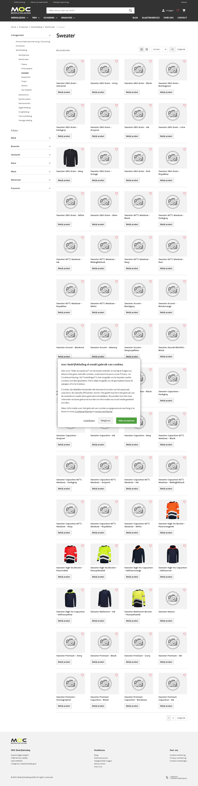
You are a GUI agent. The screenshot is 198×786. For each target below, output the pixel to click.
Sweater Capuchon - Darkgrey (169, 393)
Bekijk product (64, 92)
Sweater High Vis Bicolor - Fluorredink (69, 569)
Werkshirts (24, 95)
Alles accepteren (126, 420)
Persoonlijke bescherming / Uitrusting (33, 41)
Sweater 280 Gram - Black (138, 83)
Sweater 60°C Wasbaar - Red (171, 260)
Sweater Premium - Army (69, 655)
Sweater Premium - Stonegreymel (66, 698)
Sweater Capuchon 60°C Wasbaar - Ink (137, 481)
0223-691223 (17, 761)
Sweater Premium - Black (103, 655)
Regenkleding (25, 107)
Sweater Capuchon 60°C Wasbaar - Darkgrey (69, 481)
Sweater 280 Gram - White (70, 215)
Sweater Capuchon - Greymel (66, 437)
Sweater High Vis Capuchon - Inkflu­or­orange (138, 569)
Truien (24, 81)
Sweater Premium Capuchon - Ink (168, 698)
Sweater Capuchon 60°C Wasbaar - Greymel (103, 481)
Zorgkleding (24, 112)
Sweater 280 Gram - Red (137, 171)
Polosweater (26, 68)
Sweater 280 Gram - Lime (172, 127)
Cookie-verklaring (177, 755)
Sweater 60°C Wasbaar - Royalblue (69, 305)
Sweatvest (26, 77)
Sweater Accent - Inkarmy (103, 347)
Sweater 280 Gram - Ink (136, 127)
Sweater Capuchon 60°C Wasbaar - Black (171, 437)
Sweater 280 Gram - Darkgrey (67, 128)
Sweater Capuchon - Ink (102, 435)
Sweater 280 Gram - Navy (69, 171)
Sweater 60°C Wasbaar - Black (137, 216)
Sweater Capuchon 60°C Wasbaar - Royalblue (103, 525)
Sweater (25, 73)
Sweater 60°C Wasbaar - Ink (69, 260)
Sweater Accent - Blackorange (167, 305)
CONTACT (182, 17)
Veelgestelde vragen (103, 761)
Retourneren (99, 764)
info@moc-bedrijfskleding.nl (23, 764)
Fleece (24, 64)
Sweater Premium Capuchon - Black (99, 698)
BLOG (135, 17)
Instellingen (89, 420)
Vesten (24, 85)
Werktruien (49, 27)
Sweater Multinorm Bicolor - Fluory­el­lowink (138, 613)
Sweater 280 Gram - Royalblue (169, 172)
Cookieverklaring (83, 411)
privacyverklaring (103, 411)
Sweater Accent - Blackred (70, 347)
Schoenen (20, 46)
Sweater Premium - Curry (137, 655)
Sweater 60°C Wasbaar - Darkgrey (171, 216)
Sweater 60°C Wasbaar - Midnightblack (103, 260)
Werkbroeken (25, 99)
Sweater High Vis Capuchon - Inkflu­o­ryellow (70, 613)
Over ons (98, 767)
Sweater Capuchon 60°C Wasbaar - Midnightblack (171, 481)
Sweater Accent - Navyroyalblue (133, 349)
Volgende (181, 49)
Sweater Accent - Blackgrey (133, 305)
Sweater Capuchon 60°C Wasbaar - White (137, 525)
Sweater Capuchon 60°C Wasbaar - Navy (69, 525)
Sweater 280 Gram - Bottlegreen (169, 84)
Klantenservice (101, 758)
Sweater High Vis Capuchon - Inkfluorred (173, 569)
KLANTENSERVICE (151, 17)
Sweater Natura (167, 611)
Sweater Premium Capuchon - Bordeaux (135, 698)
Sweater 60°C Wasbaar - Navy (137, 260)
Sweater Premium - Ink (170, 655)
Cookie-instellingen (178, 761)
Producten (22, 27)
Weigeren (105, 420)
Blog (96, 755)
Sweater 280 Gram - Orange (101, 172)
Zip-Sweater (26, 90)
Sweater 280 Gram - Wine (103, 215)
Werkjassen (24, 55)
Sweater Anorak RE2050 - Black (172, 349)
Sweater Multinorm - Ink (102, 611)
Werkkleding (35, 27)
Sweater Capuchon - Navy (137, 435)
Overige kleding (25, 120)
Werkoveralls (24, 103)
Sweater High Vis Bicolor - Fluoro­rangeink (172, 525)
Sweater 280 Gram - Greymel (101, 128)
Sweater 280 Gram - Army (104, 83)
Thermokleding (25, 116)
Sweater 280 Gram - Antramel (67, 84)
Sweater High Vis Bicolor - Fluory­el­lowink (103, 569)
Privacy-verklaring (178, 758)
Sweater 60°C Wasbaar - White (103, 305)
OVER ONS (169, 17)
